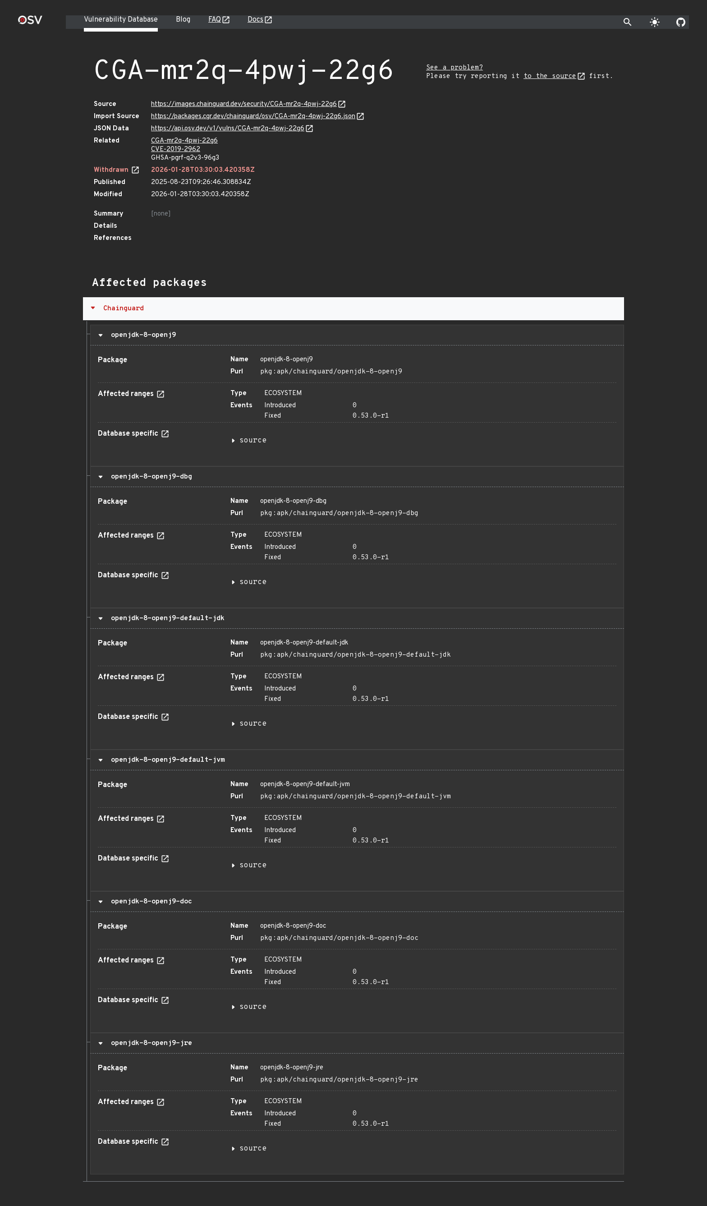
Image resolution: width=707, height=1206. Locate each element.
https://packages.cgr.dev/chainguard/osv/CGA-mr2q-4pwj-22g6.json (253, 116)
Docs (255, 19)
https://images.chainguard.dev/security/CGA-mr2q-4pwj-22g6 (244, 104)
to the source (549, 76)
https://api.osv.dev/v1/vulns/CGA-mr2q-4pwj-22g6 (227, 128)
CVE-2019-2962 (175, 149)
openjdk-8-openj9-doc (149, 901)
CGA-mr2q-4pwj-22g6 (184, 141)
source (252, 440)
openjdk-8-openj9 (141, 335)
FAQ (214, 19)
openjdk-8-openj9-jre (149, 1043)
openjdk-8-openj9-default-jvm (166, 759)
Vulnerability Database (121, 19)
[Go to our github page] (680, 22)
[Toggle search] (628, 22)
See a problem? (454, 68)
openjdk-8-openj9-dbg (149, 476)
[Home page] (30, 23)
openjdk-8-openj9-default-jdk (166, 618)
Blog (183, 19)
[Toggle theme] (655, 22)
